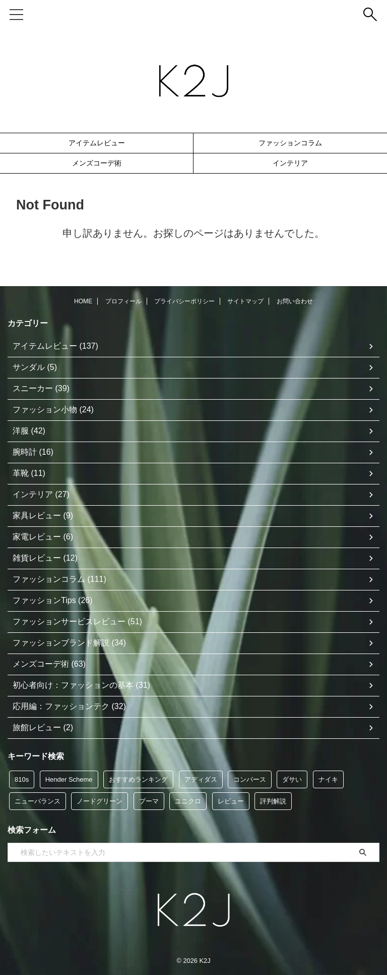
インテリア (290, 163)
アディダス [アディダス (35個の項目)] (200, 779)
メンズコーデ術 (96, 163)
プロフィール (123, 301)
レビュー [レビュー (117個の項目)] (231, 801)
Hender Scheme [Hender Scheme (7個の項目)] (69, 779)
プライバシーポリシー (184, 301)
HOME (83, 301)
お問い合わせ (295, 301)
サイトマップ (245, 301)
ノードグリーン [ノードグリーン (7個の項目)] (99, 801)
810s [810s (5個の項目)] (22, 779)
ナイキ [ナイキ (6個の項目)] (328, 779)
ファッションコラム (290, 143)
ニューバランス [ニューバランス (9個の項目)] (37, 801)
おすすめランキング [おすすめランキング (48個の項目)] (138, 779)
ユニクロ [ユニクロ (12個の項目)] (188, 801)
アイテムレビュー (97, 143)
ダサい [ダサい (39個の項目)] (292, 779)
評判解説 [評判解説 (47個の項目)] (273, 801)
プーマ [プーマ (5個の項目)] (149, 801)
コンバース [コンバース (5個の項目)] (249, 779)
